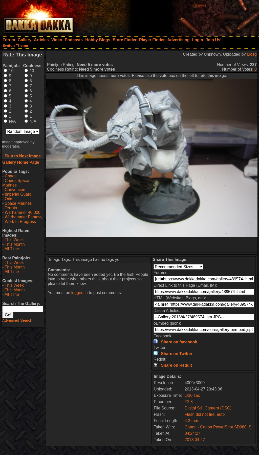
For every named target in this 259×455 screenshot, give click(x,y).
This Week (14, 240)
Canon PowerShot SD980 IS (225, 427)
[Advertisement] (191, 16)
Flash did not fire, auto (205, 414)
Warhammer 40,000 (22, 212)
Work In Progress (20, 221)
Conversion (15, 190)
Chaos (10, 176)
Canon (191, 427)
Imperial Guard (18, 194)
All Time (12, 249)
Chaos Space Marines (15, 182)
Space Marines (18, 203)
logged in (79, 293)
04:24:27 (192, 433)
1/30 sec (192, 395)
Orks (9, 199)
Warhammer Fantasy (23, 217)
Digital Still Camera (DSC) (208, 408)
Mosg (252, 54)
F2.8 (189, 402)
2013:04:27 (195, 440)
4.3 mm (191, 421)
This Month (15, 244)
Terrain (11, 208)
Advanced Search (17, 320)
